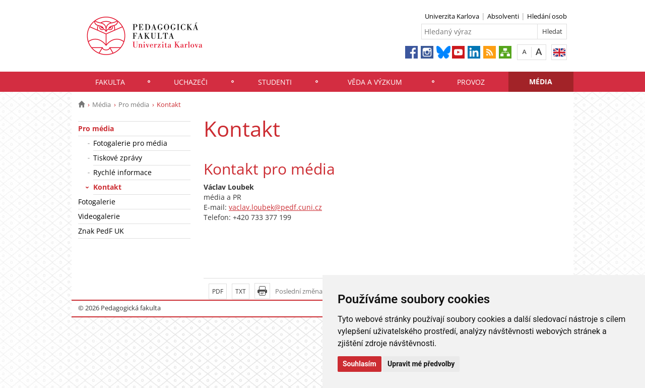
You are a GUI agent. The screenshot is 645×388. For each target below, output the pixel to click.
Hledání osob (547, 16)
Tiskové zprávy (117, 157)
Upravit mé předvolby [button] (421, 364)
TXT (240, 291)
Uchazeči (191, 82)
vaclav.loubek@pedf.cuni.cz (275, 207)
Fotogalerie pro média (130, 143)
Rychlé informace (122, 172)
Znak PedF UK (101, 231)
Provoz (471, 82)
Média (540, 81)
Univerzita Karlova (452, 16)
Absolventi (503, 16)
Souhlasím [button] (359, 364)
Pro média (133, 104)
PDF (217, 291)
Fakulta (110, 82)
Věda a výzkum (375, 82)
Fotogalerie (96, 201)
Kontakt (107, 187)
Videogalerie (99, 216)
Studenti (275, 82)
